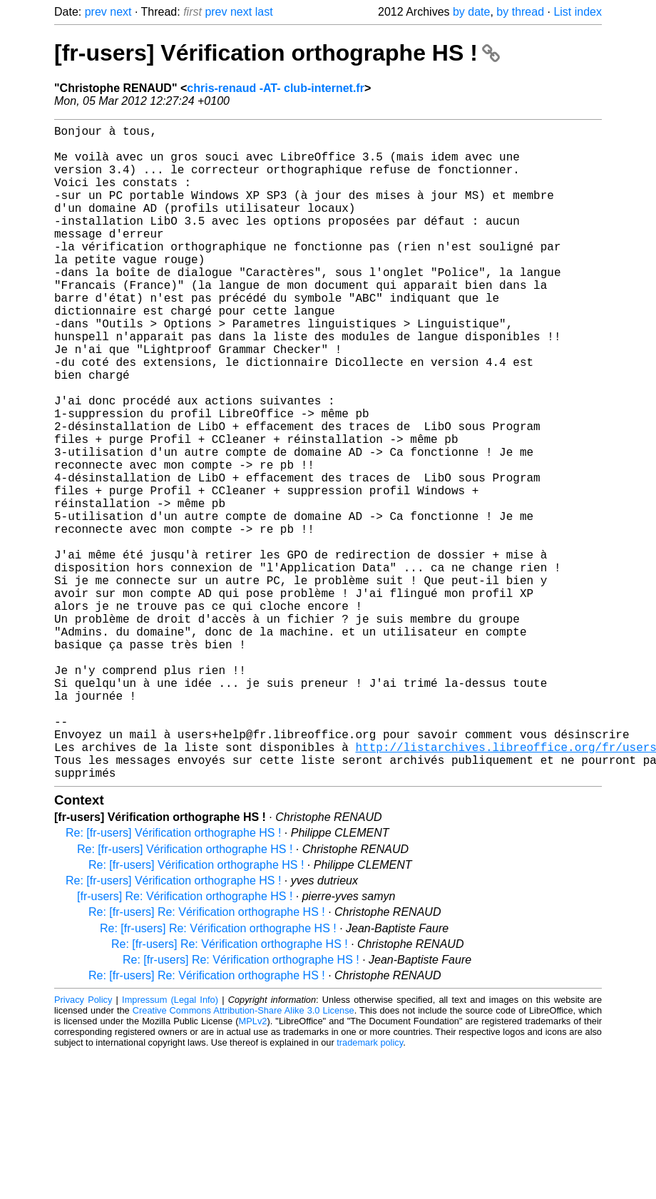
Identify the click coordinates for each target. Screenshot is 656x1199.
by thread (520, 12)
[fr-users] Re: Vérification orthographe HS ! (184, 1042)
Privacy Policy (83, 1145)
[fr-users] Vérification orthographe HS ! (277, 53)
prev (96, 12)
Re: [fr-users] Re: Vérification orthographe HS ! (206, 1057)
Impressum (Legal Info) (170, 1145)
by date (471, 12)
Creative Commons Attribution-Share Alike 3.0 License (243, 1155)
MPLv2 (253, 1166)
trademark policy (370, 1188)
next (120, 12)
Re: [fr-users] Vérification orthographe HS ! (173, 978)
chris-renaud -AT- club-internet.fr (275, 88)
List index (577, 12)
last (264, 12)
